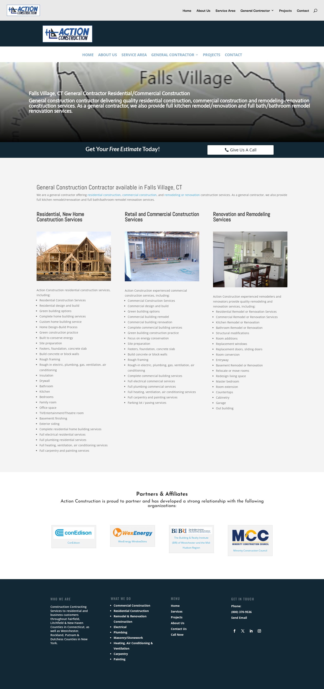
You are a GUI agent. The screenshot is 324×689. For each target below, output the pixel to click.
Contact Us (179, 629)
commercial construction (139, 195)
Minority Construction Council (250, 550)
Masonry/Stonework (128, 638)
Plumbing (120, 632)
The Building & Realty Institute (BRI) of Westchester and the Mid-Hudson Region (191, 542)
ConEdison (74, 542)
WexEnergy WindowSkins (132, 541)
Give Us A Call (243, 150)
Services (176, 611)
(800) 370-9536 (241, 612)
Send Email (239, 618)
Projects (285, 11)
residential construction (104, 195)
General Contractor (255, 11)
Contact (303, 11)
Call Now (177, 635)
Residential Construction (131, 611)
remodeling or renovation (182, 195)
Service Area (225, 11)
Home (187, 11)
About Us (203, 11)
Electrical (120, 627)
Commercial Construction (132, 605)
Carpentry (121, 654)
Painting (119, 659)
